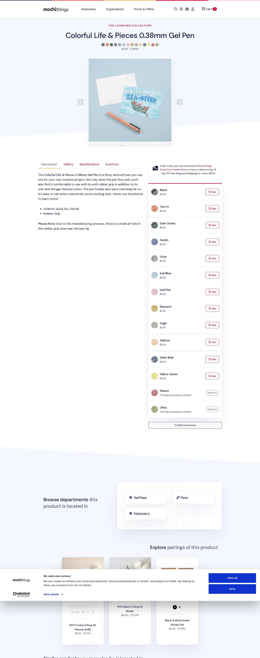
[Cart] (209, 9)
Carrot (164, 207)
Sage (163, 323)
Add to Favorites (185, 425)
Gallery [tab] (68, 164)
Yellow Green (169, 374)
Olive (163, 408)
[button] (175, 9)
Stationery (142, 513)
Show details (51, 651)
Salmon (165, 340)
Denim (164, 240)
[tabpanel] (90, 202)
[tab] (90, 145)
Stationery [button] (88, 9)
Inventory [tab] (112, 164)
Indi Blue (165, 273)
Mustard (165, 307)
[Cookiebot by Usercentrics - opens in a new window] (21, 651)
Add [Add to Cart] (213, 191)
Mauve (164, 391)
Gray (163, 257)
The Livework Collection (130, 25)
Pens (184, 497)
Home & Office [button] (144, 9)
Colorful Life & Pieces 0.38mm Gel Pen (130, 35)
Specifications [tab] (89, 164)
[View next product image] (180, 102)
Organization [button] (115, 9)
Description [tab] (49, 164)
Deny (232, 645)
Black (163, 190)
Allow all (232, 635)
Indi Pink (165, 290)
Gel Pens (140, 497)
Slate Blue (167, 357)
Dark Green (167, 223)
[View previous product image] (81, 102)
